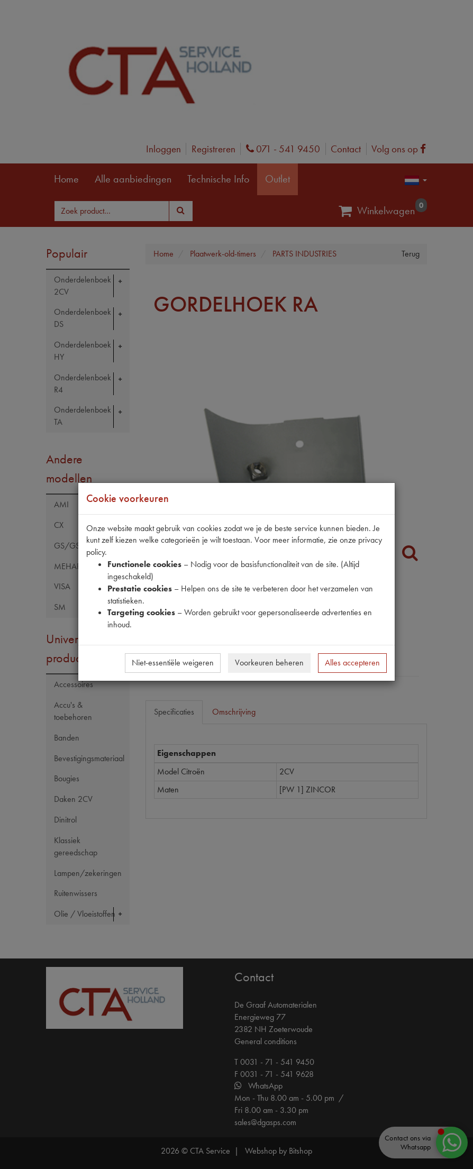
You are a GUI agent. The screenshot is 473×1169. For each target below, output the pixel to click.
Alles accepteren (352, 662)
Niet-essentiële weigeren (173, 662)
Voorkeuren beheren (269, 662)
